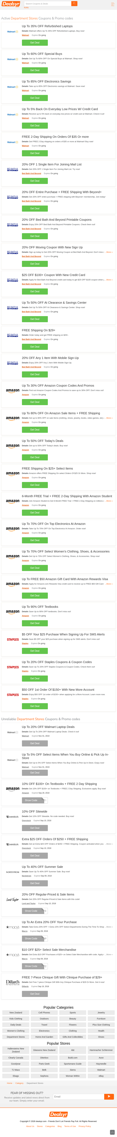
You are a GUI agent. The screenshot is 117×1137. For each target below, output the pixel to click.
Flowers (72, 1025)
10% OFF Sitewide (34, 811)
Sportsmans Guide (73, 1064)
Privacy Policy (85, 1126)
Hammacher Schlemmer (101, 1050)
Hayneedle (101, 1064)
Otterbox (44, 1057)
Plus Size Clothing (101, 1025)
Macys (25, 931)
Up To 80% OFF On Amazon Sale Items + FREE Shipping (61, 413)
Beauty (72, 1018)
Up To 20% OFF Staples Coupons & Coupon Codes (57, 662)
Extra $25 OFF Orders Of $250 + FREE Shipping (55, 839)
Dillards (25, 986)
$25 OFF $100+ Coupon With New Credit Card (53, 275)
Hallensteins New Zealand (16, 1050)
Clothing (73, 1031)
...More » (109, 252)
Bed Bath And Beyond (31, 173)
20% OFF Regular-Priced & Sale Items (48, 894)
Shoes (101, 1037)
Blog (60, 1126)
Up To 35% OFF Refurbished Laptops (47, 26)
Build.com (72, 1057)
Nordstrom (26, 876)
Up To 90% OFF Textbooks (40, 606)
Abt (72, 1050)
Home (9, 1083)
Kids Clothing (16, 1018)
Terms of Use (70, 1126)
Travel (44, 1025)
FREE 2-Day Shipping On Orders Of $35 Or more (55, 136)
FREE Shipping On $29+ (38, 330)
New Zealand (16, 1012)
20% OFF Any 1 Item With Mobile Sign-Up (50, 358)
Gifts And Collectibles (73, 1037)
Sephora (44, 1076)
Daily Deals (15, 1025)
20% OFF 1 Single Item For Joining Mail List (52, 164)
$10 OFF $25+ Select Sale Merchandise (49, 949)
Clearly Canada (16, 1057)
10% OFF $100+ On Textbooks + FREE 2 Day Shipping (59, 783)
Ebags (16, 1076)
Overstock (26, 821)
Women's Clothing (15, 1031)
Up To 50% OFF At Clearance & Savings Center (54, 302)
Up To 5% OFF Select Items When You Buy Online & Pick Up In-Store (65, 756)
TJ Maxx (16, 1070)
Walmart (25, 35)
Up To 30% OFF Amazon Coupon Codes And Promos (58, 385)
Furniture (101, 1018)
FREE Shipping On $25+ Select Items (47, 468)
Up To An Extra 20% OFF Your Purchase (49, 922)
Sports (73, 1012)
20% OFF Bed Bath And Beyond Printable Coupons (57, 219)
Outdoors (44, 1018)
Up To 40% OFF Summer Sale (42, 866)
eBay (101, 1076)
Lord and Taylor (29, 903)
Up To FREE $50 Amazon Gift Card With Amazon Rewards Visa (65, 579)
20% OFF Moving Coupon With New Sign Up (52, 247)
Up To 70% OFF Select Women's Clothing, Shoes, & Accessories (66, 551)
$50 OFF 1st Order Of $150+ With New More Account (58, 689)
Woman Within (73, 1076)
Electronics (44, 1031)
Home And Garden (44, 1037)
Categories (50, 1126)
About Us (30, 1126)
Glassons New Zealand (44, 1050)
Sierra (73, 1070)
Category (19, 1083)
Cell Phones (44, 1012)
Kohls (26, 8)
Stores (40, 1126)
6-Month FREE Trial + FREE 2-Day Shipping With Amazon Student (67, 496)
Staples (25, 643)
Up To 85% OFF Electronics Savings (46, 81)
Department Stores (16, 1037)
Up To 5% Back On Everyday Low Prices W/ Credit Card (60, 109)
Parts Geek (44, 1064)
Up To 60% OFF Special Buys (42, 53)
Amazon (25, 395)
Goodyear (15, 1064)
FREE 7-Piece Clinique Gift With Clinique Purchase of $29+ (62, 977)
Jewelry (101, 1012)
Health (101, 1031)
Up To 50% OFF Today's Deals (42, 440)
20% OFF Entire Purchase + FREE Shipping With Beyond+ (62, 192)
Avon (101, 1057)
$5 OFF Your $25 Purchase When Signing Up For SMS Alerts (63, 634)
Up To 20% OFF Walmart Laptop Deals (48, 727)
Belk (44, 1070)
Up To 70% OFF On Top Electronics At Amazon (53, 523)
